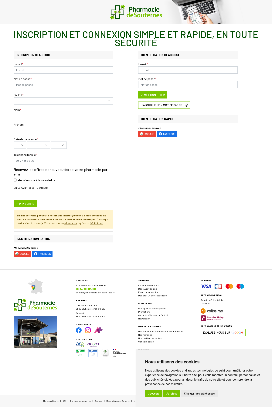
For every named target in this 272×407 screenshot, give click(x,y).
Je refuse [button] (171, 393)
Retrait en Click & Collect (213, 300)
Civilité (18, 95)
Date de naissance (25, 139)
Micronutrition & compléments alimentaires (160, 331)
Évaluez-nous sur (223, 332)
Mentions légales (51, 401)
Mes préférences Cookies (118, 401)
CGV (64, 401)
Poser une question (148, 292)
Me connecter (153, 95)
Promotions (144, 311)
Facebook (42, 253)
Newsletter (144, 318)
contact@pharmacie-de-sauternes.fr (95, 292)
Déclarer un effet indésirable (153, 295)
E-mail (18, 64)
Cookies (98, 401)
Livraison (205, 303)
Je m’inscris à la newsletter (37, 180)
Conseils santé (146, 341)
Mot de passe (22, 79)
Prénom (19, 124)
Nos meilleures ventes (150, 338)
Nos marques (145, 334)
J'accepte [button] (153, 393)
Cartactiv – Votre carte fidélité (153, 315)
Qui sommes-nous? (148, 285)
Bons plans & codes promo (152, 308)
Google (22, 253)
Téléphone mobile (25, 154)
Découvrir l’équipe (147, 288)
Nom (17, 110)
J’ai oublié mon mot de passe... (164, 105)
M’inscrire (25, 203)
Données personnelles (80, 401)
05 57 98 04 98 (86, 289)
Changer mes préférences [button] (199, 393)
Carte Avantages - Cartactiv (31, 187)
